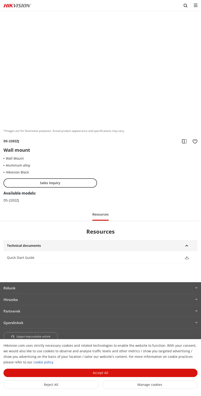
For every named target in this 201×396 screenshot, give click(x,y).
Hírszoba (10, 299)
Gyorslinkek (13, 322)
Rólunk (9, 288)
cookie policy (43, 362)
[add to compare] (184, 141)
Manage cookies (149, 384)
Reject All (51, 384)
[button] (100, 214)
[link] (92, 257)
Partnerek (11, 311)
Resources (100, 214)
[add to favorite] (194, 141)
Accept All (100, 373)
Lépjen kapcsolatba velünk (30, 336)
